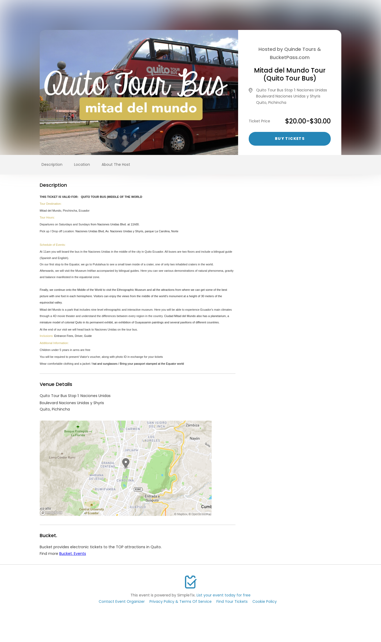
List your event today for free (224, 595)
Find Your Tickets (232, 601)
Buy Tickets (290, 138)
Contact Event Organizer (122, 601)
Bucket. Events (72, 553)
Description (52, 164)
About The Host (116, 164)
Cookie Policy (264, 601)
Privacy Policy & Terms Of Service (180, 601)
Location (82, 164)
